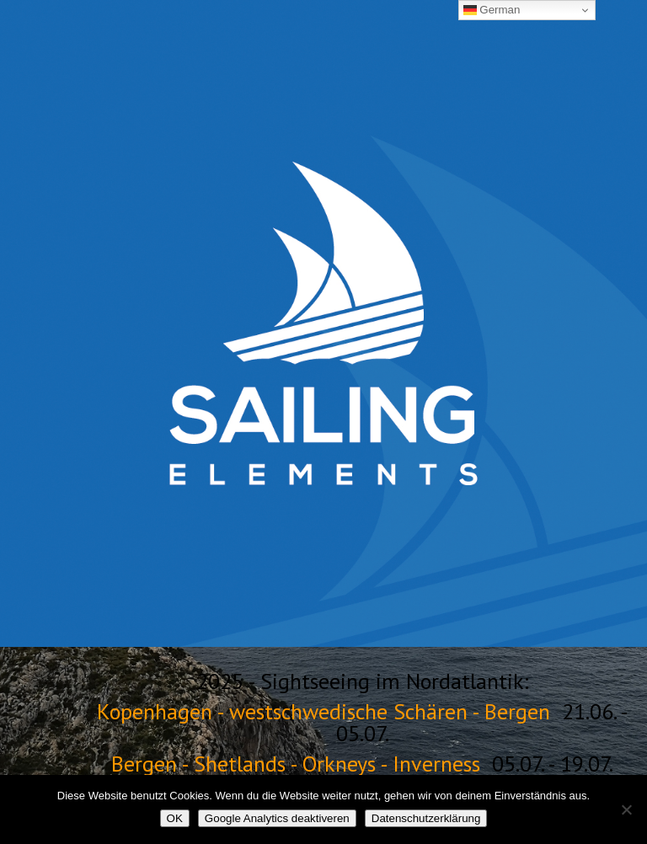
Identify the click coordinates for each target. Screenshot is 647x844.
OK (175, 818)
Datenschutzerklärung (426, 818)
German (492, 10)
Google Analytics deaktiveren (277, 818)
